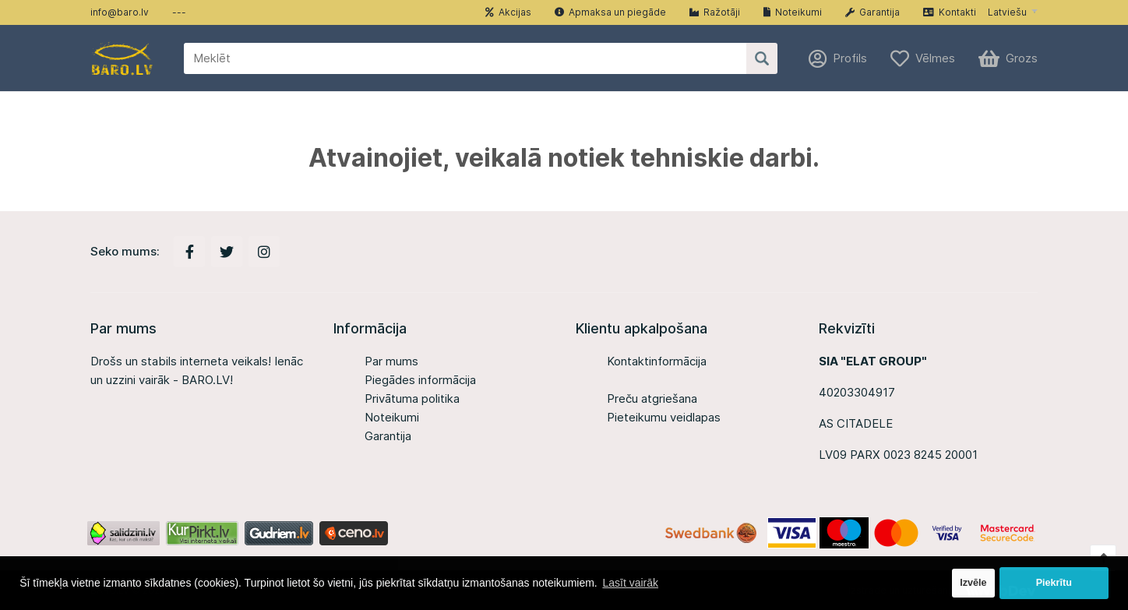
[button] (1013, 12)
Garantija (872, 12)
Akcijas (508, 12)
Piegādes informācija (420, 379)
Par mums (391, 361)
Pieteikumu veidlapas (664, 417)
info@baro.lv (119, 12)
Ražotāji (714, 12)
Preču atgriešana (652, 398)
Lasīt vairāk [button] (630, 583)
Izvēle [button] (973, 582)
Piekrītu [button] (1054, 582)
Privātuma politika (412, 398)
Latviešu (1007, 12)
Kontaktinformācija (657, 361)
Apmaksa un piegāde (610, 12)
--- (179, 12)
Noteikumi (792, 12)
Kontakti (949, 12)
